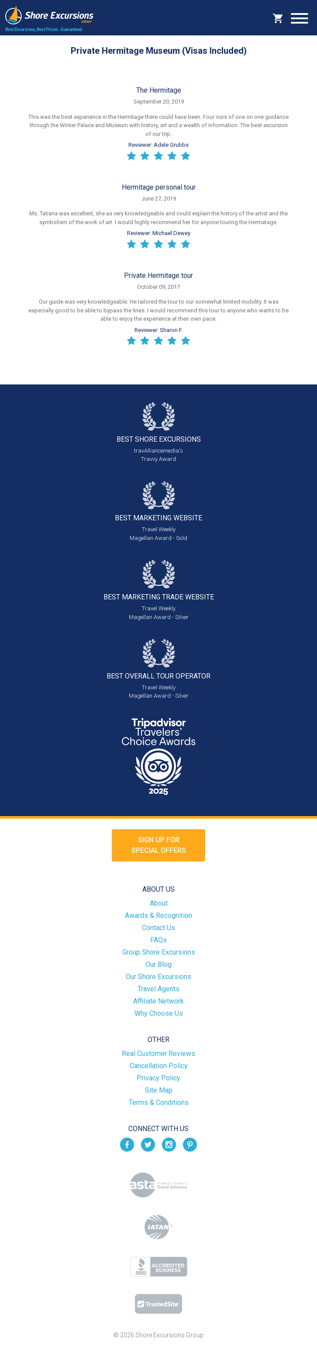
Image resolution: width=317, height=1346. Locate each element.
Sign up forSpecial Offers (158, 845)
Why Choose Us (158, 1013)
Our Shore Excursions (158, 976)
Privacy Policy (158, 1078)
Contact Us (158, 928)
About (159, 903)
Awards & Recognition (158, 915)
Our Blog (158, 964)
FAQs (158, 940)
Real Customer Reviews (158, 1053)
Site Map (158, 1090)
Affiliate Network (158, 1001)
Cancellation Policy (159, 1066)
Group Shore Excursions (158, 952)
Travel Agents (158, 989)
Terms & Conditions (159, 1102)
